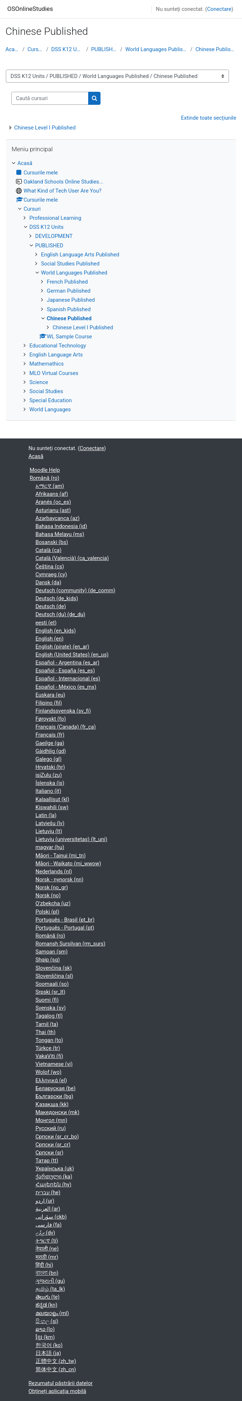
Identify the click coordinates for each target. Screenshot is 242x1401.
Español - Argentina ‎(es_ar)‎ (67, 662)
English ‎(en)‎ (50, 638)
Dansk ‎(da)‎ (48, 582)
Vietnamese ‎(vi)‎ (54, 1064)
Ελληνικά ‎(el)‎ (51, 1080)
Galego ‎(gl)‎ (49, 759)
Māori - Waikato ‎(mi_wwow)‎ (68, 863)
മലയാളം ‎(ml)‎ (52, 1313)
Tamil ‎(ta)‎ (47, 1024)
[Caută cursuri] (50, 98)
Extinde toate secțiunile (208, 118)
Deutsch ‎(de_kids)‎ (57, 598)
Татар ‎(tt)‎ (47, 1160)
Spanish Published (69, 309)
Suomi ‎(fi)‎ (47, 1000)
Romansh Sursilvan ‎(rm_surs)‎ (71, 943)
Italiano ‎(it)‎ (48, 791)
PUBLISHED (104, 49)
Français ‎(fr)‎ (50, 735)
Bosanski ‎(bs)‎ (52, 542)
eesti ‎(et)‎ (46, 622)
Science (38, 382)
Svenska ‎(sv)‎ (51, 1008)
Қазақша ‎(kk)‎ (52, 1104)
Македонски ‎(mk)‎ (57, 1112)
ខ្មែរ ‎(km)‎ (45, 1337)
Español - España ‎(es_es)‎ (65, 670)
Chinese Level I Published (44, 127)
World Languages (50, 409)
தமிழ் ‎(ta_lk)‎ (50, 1289)
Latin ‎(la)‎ (46, 815)
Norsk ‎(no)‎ (48, 895)
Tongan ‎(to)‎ (49, 1040)
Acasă (12, 49)
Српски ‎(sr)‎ (49, 1152)
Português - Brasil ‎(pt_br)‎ (65, 919)
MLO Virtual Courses (53, 373)
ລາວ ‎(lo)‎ (45, 1329)
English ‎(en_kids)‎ (56, 630)
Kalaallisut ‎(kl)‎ (52, 799)
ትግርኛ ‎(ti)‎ (47, 1240)
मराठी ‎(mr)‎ (47, 1257)
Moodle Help (45, 470)
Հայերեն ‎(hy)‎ (53, 1184)
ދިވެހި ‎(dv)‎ (45, 1232)
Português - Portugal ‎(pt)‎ (65, 927)
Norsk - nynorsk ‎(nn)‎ (59, 879)
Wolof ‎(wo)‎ (49, 1072)
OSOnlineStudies (30, 8)
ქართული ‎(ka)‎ (54, 1176)
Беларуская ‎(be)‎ (56, 1088)
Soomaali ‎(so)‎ (52, 984)
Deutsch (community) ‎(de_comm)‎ (75, 590)
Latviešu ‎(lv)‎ (50, 823)
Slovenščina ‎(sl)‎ (54, 976)
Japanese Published (71, 300)
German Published (68, 291)
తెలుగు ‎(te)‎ (48, 1297)
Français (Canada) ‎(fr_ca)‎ (66, 727)
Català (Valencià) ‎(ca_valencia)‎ (72, 558)
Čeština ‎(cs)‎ (50, 566)
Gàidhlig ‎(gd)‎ (51, 751)
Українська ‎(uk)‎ (55, 1168)
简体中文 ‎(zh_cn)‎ (56, 1369)
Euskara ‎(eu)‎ (50, 695)
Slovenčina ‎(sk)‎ (54, 968)
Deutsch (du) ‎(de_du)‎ (60, 614)
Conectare (219, 9)
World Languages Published (156, 49)
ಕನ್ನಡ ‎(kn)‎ (46, 1305)
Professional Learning (55, 218)
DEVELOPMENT (54, 236)
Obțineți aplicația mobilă (57, 1391)
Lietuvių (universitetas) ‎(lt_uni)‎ (71, 839)
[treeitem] (121, 286)
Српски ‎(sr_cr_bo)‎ (57, 1136)
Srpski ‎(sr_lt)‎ (50, 992)
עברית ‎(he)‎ (48, 1192)
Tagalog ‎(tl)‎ (49, 1016)
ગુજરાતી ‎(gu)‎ (50, 1281)
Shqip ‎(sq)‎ (48, 959)
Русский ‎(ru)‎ (51, 1128)
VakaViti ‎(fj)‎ (49, 1056)
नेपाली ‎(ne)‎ (47, 1248)
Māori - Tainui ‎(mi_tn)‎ (61, 855)
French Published (67, 282)
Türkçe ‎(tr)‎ (48, 1048)
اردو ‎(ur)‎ (45, 1201)
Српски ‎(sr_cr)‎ (53, 1144)
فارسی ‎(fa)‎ (49, 1224)
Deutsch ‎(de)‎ (51, 606)
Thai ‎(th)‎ (46, 1032)
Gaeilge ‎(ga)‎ (50, 743)
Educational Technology (57, 345)
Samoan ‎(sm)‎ (52, 951)
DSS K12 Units (67, 49)
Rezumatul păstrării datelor (61, 1383)
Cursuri (36, 49)
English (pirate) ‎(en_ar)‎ (62, 646)
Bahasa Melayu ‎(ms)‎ (60, 534)
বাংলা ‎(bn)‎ (47, 1273)
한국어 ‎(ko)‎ (49, 1345)
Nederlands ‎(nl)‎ (54, 871)
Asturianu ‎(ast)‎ (53, 510)
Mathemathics (46, 363)
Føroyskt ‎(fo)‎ (51, 719)
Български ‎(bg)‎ (54, 1096)
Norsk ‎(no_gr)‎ (52, 887)
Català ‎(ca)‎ (49, 550)
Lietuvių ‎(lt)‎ (49, 831)
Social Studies (46, 391)
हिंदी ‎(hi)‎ (44, 1265)
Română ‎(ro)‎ (45, 478)
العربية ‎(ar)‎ (48, 1209)
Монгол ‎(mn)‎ (51, 1120)
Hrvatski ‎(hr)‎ (50, 767)
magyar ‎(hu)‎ (50, 847)
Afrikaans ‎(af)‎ (52, 494)
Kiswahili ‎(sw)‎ (52, 807)
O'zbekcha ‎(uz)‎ (53, 903)
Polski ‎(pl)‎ (48, 911)
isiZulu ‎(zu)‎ (49, 775)
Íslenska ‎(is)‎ (50, 783)
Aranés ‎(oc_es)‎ (53, 502)
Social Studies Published (70, 263)
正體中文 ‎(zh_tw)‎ (56, 1361)
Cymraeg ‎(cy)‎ (51, 574)
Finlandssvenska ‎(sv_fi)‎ (63, 711)
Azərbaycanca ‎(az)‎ (58, 518)
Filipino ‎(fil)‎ (49, 703)
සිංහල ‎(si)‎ (47, 1321)
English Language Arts (56, 354)
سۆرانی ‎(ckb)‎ (51, 1216)
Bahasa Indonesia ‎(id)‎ (61, 526)
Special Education (50, 400)
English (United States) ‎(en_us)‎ (72, 654)
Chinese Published (216, 49)
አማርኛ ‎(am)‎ (50, 486)
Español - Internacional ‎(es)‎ (68, 678)
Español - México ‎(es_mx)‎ (66, 687)
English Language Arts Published (80, 254)
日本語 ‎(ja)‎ (48, 1353)
